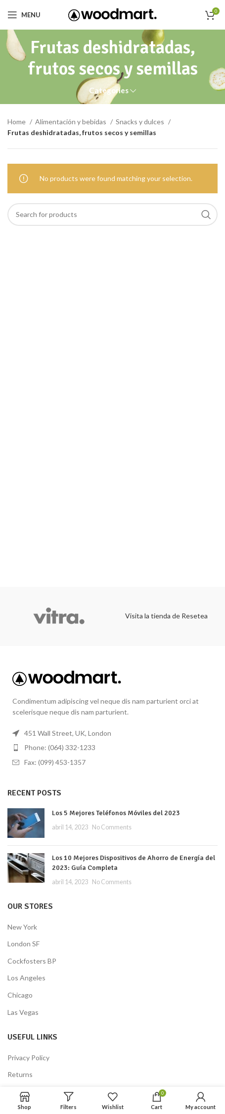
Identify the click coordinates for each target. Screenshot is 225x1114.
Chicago (20, 995)
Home (17, 121)
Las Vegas (23, 1012)
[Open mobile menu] (23, 15)
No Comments (112, 827)
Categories (109, 90)
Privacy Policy (28, 1057)
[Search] (112, 214)
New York (22, 927)
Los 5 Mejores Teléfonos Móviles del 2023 (116, 813)
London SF (23, 943)
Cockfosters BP (31, 961)
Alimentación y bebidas (71, 121)
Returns (20, 1074)
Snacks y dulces (141, 121)
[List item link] (112, 747)
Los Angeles (26, 977)
